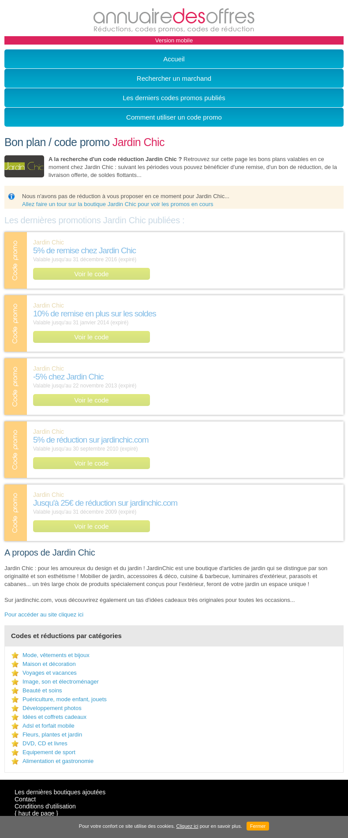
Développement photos (52, 708)
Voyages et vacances (49, 672)
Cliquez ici (187, 826)
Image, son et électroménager (60, 681)
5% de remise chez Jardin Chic (84, 250)
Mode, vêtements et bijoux (56, 655)
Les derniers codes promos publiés (174, 97)
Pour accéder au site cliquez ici (43, 614)
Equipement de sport (48, 752)
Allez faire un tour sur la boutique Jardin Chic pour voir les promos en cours (117, 204)
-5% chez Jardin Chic (68, 376)
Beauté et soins (42, 690)
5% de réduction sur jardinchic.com (91, 439)
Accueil (173, 59)
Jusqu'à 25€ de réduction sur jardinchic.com (105, 502)
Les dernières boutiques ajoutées (60, 792)
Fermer (258, 826)
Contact (25, 799)
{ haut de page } (36, 813)
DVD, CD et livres (44, 743)
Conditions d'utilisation (45, 806)
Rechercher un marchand (174, 78)
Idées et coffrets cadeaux (54, 717)
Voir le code (91, 274)
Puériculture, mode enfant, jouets (64, 699)
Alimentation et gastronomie (58, 761)
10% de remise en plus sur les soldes (94, 313)
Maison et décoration (49, 664)
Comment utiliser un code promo (174, 117)
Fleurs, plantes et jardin (52, 734)
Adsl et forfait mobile (48, 725)
